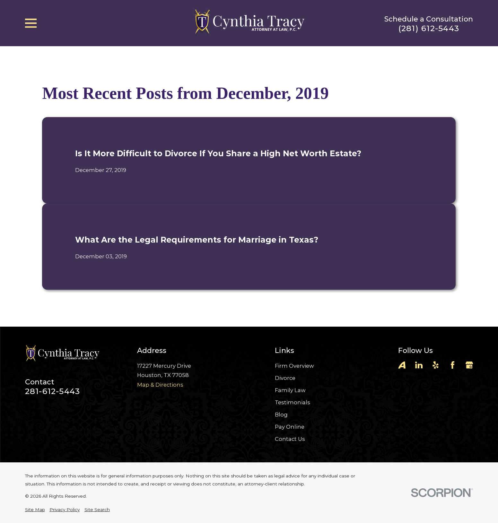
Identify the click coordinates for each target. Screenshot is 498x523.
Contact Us (290, 439)
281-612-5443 (52, 391)
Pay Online (289, 427)
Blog (281, 414)
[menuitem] (35, 510)
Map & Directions (160, 385)
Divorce (285, 378)
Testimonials (292, 402)
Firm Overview (294, 366)
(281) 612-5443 (428, 28)
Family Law (290, 390)
